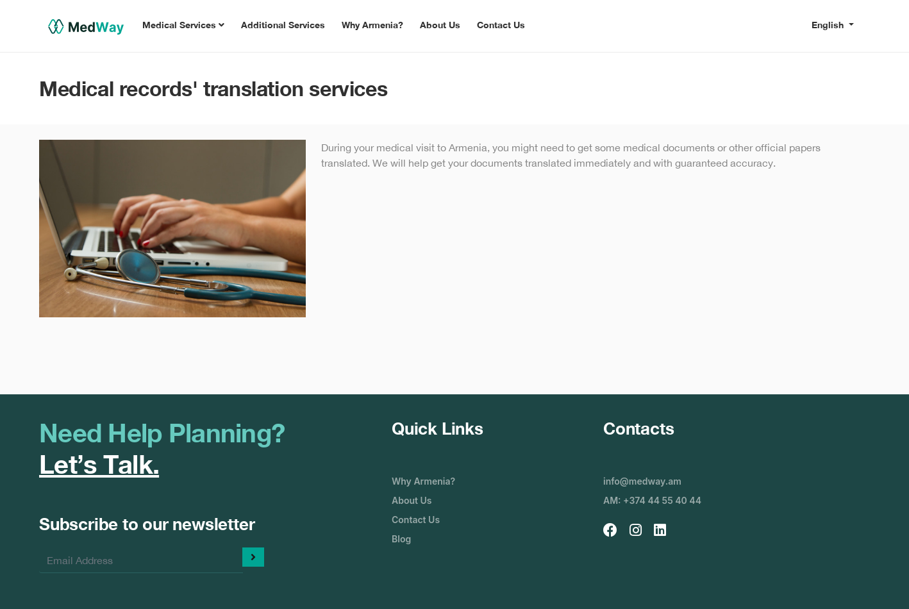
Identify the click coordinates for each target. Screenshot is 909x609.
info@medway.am (642, 481)
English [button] (829, 24)
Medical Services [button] (183, 24)
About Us (440, 24)
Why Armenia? (372, 24)
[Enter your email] (141, 560)
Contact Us (501, 24)
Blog (401, 538)
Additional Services (283, 24)
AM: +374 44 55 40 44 (652, 500)
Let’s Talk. (99, 464)
